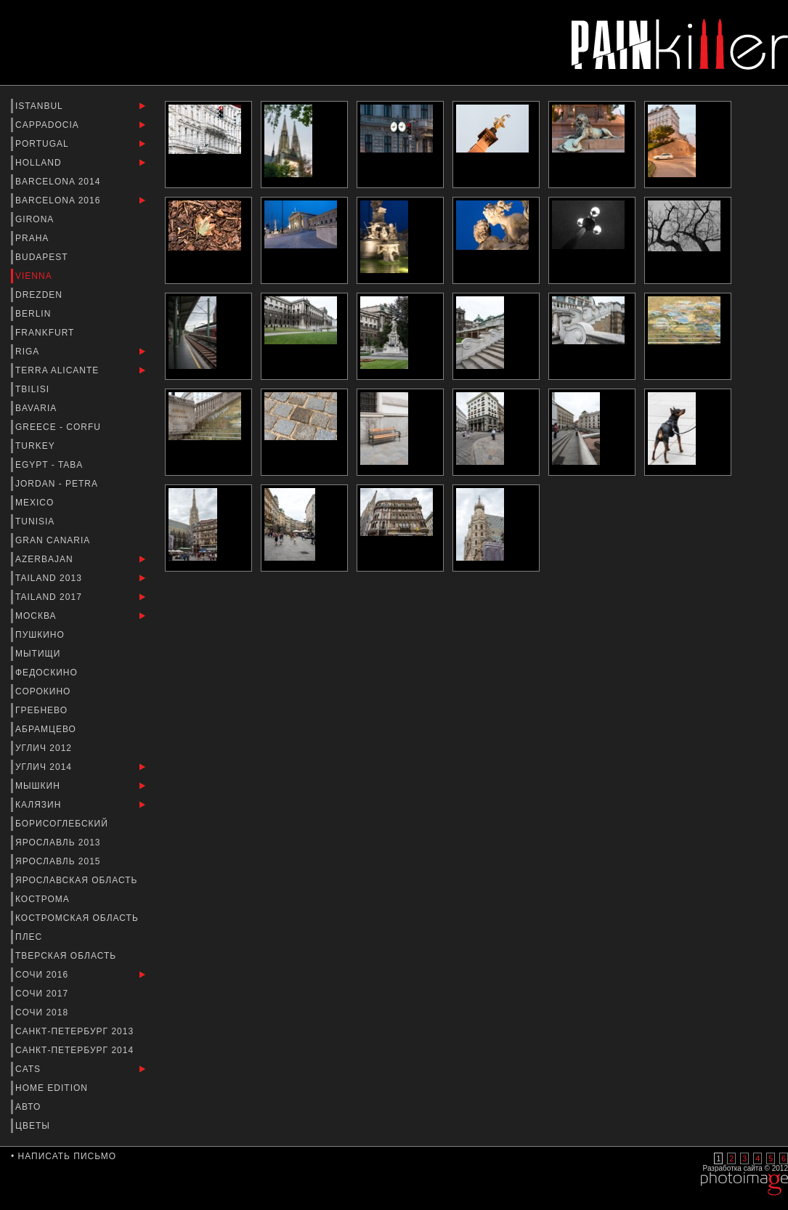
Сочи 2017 (43, 993)
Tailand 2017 (50, 597)
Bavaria (37, 408)
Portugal (43, 144)
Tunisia (36, 521)
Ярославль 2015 (59, 861)
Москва (37, 616)
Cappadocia (48, 125)
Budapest (43, 257)
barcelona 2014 (59, 181)
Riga (28, 351)
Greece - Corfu (59, 427)
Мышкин (39, 786)
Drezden (40, 295)
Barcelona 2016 (59, 200)
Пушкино (41, 635)
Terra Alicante (58, 370)
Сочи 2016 (43, 975)
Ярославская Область (78, 880)
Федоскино (48, 672)
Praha (33, 238)
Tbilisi (33, 389)
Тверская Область (67, 956)
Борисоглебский (63, 824)
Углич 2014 (45, 767)
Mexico (36, 503)
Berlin (34, 314)
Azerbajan (45, 559)
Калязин (40, 805)
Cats (29, 1069)
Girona (36, 219)
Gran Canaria (54, 540)
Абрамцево (47, 729)
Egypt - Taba (50, 465)
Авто (29, 1107)
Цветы (34, 1126)
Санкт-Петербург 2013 (76, 1031)
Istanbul (40, 106)
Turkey (36, 446)
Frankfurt (46, 333)
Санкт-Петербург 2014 (76, 1050)
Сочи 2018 (43, 1012)
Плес (30, 937)
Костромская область (78, 918)
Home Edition (53, 1088)
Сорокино (44, 691)
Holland (40, 163)
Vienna (34, 276)
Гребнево (42, 710)
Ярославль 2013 (59, 842)
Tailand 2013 (50, 578)
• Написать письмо (63, 1156)
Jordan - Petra (58, 484)
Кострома (44, 899)
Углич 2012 (45, 748)
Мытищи (39, 654)
